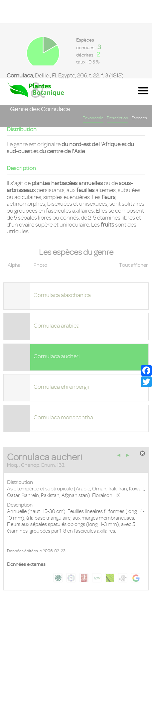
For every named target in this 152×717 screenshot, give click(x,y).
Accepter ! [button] (128, 704)
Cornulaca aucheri (57, 277)
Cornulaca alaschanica (62, 216)
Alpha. (15, 187)
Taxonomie (93, 39)
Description (117, 39)
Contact (76, 649)
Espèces (139, 39)
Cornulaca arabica (56, 247)
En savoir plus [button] (23, 712)
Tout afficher (133, 187)
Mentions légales (76, 661)
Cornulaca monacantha (63, 339)
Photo (40, 187)
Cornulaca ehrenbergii (61, 308)
